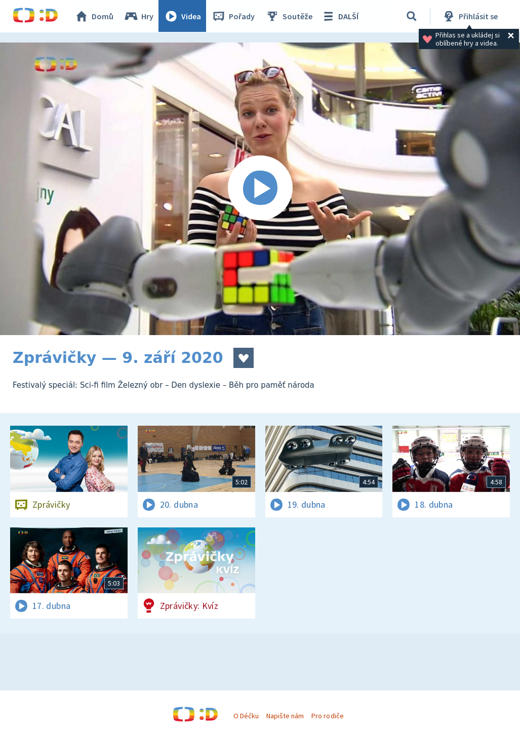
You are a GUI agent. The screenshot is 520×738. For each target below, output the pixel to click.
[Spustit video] (260, 189)
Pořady (233, 16)
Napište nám (285, 715)
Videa (183, 16)
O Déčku (246, 715)
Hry (139, 16)
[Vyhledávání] (412, 16)
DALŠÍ (340, 16)
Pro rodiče (327, 715)
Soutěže (289, 16)
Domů (94, 16)
